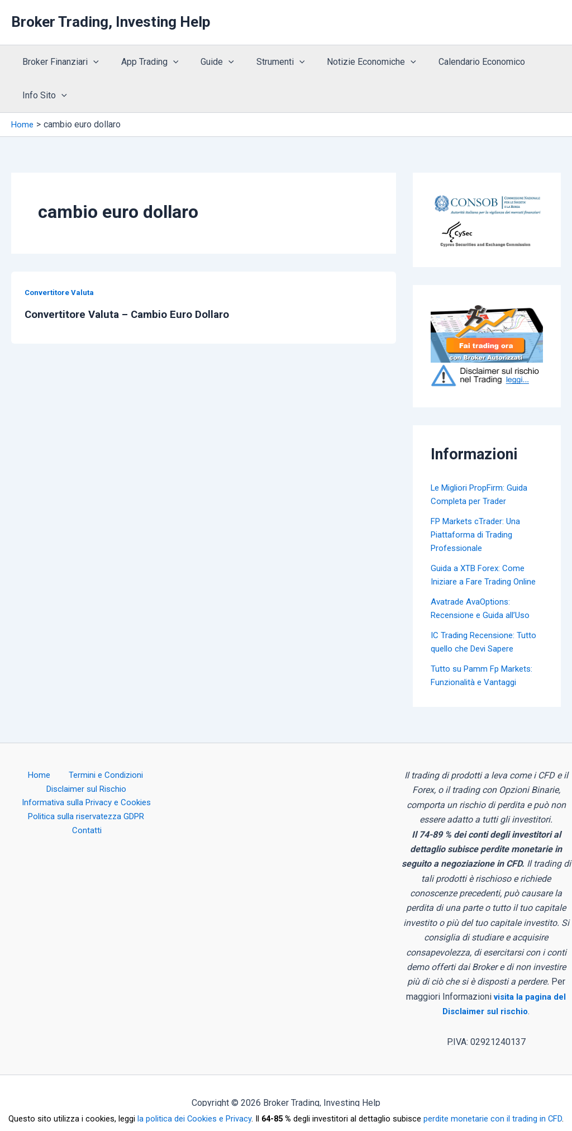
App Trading (143, 62)
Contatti (156, 820)
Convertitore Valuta (61, 292)
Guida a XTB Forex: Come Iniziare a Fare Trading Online (480, 581)
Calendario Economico (457, 61)
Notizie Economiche (351, 62)
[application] (91, 62)
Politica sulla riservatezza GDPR (68, 820)
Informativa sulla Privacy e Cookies (86, 805)
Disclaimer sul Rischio (86, 790)
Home (39, 775)
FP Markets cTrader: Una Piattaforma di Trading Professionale (478, 534)
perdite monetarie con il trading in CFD (492, 1119)
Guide (206, 62)
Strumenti (265, 62)
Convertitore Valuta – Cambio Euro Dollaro (133, 314)
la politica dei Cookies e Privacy (194, 1119)
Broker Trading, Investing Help (111, 21)
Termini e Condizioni (100, 775)
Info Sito (42, 95)
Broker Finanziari (58, 62)
